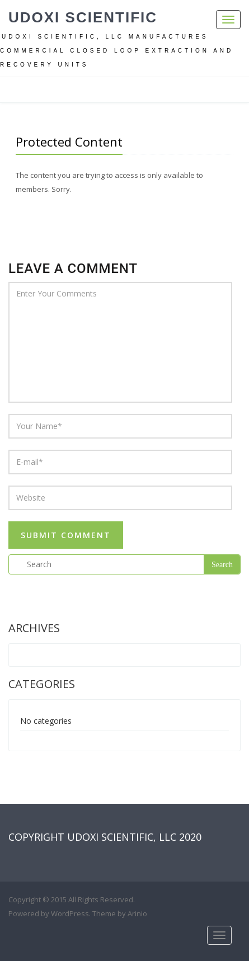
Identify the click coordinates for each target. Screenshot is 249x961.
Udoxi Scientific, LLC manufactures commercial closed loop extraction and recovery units (116, 51)
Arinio (137, 913)
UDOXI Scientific (82, 17)
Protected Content (69, 141)
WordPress (70, 913)
